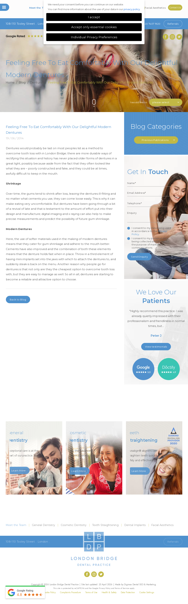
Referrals (173, 23)
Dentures (37, 82)
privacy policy (132, 9)
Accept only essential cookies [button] (94, 27)
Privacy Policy (105, 588)
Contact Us (175, 7)
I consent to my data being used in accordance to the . (151, 231)
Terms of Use (91, 592)
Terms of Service (122, 588)
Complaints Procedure (70, 592)
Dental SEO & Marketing (144, 584)
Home (10, 82)
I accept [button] (94, 17)
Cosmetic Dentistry (74, 525)
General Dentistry (43, 525)
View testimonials (156, 346)
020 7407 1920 (149, 23)
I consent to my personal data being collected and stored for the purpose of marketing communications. (150, 243)
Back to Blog (18, 299)
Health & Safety (109, 592)
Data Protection (128, 592)
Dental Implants (135, 525)
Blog (22, 82)
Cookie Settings (146, 592)
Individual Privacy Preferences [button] (94, 37)
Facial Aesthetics (155, 7)
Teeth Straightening (105, 525)
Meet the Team (39, 7)
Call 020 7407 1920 (149, 541)
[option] (156, 314)
